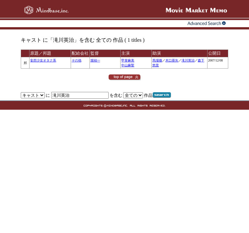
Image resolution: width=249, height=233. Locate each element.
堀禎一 (95, 60)
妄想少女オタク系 (43, 60)
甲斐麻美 (127, 60)
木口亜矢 (171, 60)
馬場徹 (157, 60)
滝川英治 (188, 60)
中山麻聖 (127, 65)
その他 (76, 60)
